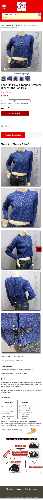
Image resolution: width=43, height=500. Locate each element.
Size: (3, 101)
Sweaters (19, 25)
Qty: (2, 108)
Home (2, 25)
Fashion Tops (10, 25)
